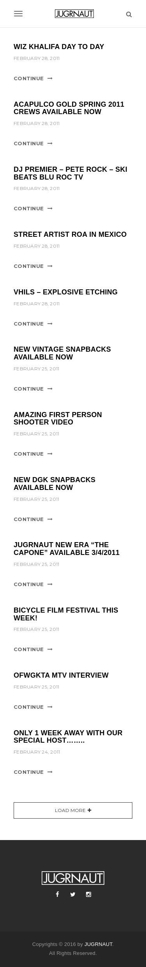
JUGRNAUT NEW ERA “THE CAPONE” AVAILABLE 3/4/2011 (67, 549)
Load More (70, 810)
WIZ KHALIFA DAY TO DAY (59, 47)
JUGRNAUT (98, 944)
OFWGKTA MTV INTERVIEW (61, 675)
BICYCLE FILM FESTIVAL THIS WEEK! (66, 614)
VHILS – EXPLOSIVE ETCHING (66, 292)
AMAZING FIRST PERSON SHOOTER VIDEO (58, 418)
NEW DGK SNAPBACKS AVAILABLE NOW (54, 483)
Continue (29, 78)
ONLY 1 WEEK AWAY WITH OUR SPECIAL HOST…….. (68, 737)
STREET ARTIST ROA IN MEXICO (70, 234)
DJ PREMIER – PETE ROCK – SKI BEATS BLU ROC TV (70, 173)
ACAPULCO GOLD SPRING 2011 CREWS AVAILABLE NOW (69, 108)
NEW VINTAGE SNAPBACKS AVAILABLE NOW (62, 353)
